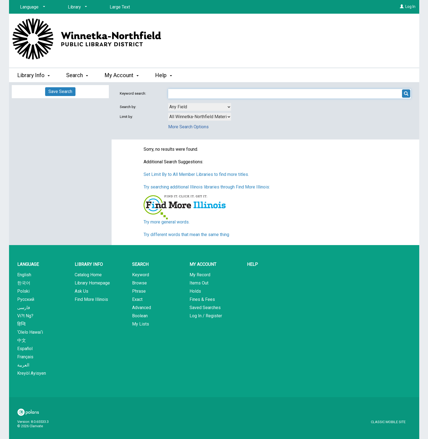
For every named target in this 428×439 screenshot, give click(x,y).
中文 (21, 340)
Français (25, 356)
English (24, 274)
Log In (410, 6)
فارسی (23, 307)
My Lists (140, 324)
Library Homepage (92, 283)
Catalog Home (88, 274)
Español (25, 348)
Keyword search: (133, 93)
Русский (25, 299)
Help (252, 264)
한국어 (23, 283)
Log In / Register (206, 315)
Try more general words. (167, 222)
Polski (23, 291)
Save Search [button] (60, 91)
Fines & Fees (202, 299)
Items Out (199, 283)
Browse (139, 283)
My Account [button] (121, 75)
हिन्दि (21, 324)
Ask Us (81, 291)
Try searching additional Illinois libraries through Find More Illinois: (207, 187)
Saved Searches (205, 307)
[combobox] (199, 107)
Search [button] (77, 75)
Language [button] (28, 264)
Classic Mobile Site (388, 422)
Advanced (141, 307)
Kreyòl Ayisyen (31, 373)
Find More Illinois (91, 299)
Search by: (128, 107)
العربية (23, 365)
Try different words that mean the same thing (186, 234)
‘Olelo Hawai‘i (30, 332)
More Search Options (188, 126)
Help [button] (163, 75)
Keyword (140, 274)
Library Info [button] (33, 75)
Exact (137, 299)
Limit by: (127, 117)
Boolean (140, 315)
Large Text (120, 7)
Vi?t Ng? (25, 315)
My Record (200, 274)
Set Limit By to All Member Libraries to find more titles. (196, 174)
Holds (195, 291)
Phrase (139, 291)
